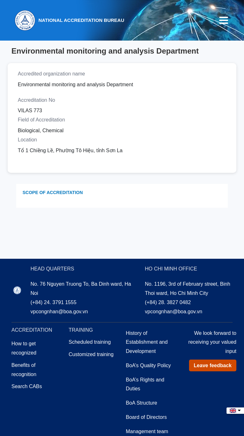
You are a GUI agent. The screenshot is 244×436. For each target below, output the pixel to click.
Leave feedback (213, 365)
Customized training (91, 354)
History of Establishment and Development (147, 342)
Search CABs (26, 386)
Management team (147, 431)
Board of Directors (146, 417)
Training (81, 330)
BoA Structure (141, 403)
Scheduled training (90, 342)
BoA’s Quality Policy (148, 365)
